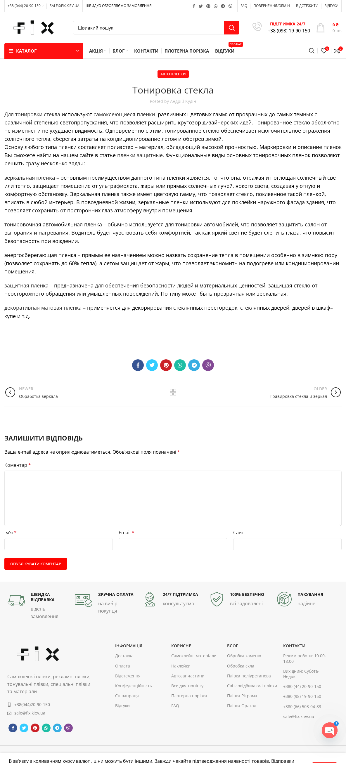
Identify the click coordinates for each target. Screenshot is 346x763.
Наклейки (181, 666)
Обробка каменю (244, 655)
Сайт (238, 532)
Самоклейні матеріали (194, 655)
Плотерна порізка (189, 695)
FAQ (175, 705)
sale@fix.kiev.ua (298, 716)
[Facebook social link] (194, 6)
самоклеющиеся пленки (124, 114)
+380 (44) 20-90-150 (302, 686)
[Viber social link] (230, 6)
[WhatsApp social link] (215, 6)
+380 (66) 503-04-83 (302, 706)
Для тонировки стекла (32, 114)
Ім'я (10, 532)
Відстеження (128, 676)
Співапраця (127, 695)
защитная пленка (26, 285)
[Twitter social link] (201, 6)
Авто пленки (173, 74)
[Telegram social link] (223, 6)
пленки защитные (140, 155)
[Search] (156, 27)
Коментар (17, 465)
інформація (128, 645)
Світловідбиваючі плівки (252, 686)
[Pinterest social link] (208, 6)
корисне (181, 645)
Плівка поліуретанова (249, 676)
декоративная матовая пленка (43, 307)
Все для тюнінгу (187, 686)
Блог (232, 645)
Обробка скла (240, 666)
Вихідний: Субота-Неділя (301, 673)
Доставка (124, 655)
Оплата (122, 666)
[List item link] (50, 704)
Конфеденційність (133, 686)
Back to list (173, 392)
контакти (294, 645)
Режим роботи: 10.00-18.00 (304, 658)
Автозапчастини (188, 676)
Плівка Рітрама (242, 695)
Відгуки (122, 705)
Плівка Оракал (241, 705)
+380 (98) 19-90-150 (302, 696)
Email (126, 532)
